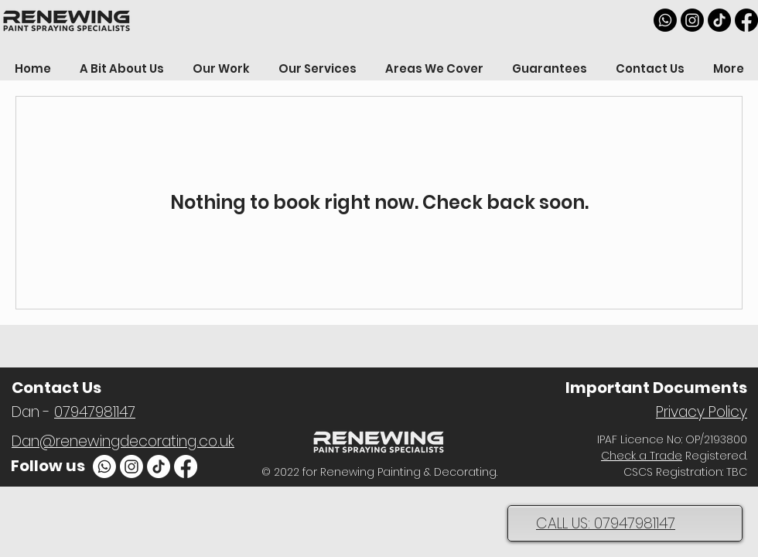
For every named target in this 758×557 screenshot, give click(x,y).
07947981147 (94, 412)
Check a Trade (641, 455)
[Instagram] (692, 20)
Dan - (33, 412)
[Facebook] (746, 20)
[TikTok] (719, 20)
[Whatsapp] (665, 20)
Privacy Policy (701, 412)
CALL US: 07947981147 (605, 523)
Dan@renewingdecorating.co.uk (123, 441)
